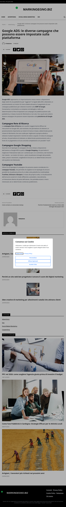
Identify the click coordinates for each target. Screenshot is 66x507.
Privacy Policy (28, 253)
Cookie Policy (19, 253)
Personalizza (33, 258)
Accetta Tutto (33, 264)
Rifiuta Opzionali (33, 261)
